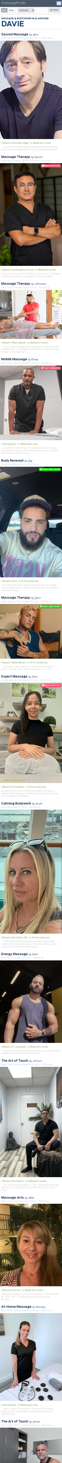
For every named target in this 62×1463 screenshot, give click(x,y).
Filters (54, 10)
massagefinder (13, 3)
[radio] (4, 10)
